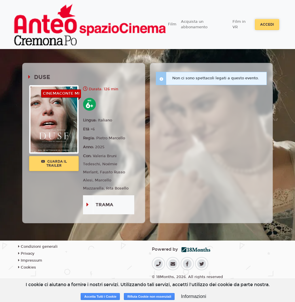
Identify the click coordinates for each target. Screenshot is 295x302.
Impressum (30, 260)
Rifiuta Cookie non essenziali (149, 296)
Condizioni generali (38, 246)
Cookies (27, 267)
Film (172, 24)
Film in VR (238, 24)
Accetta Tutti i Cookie (100, 296)
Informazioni (193, 296)
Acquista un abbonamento (194, 24)
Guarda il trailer (54, 164)
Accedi (267, 24)
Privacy (26, 253)
